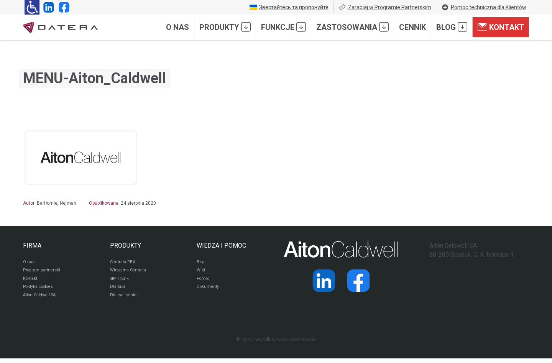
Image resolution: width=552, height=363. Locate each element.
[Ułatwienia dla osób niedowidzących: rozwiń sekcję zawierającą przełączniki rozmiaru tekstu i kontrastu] (32, 7)
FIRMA (32, 245)
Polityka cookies (40, 290)
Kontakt (501, 26)
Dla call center (125, 299)
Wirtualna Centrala (130, 271)
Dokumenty (209, 290)
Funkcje (283, 26)
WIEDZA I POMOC (221, 245)
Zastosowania (352, 26)
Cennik (412, 27)
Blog (451, 26)
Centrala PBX (124, 262)
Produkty (225, 26)
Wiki (201, 271)
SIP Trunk (120, 281)
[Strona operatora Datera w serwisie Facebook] (62, 7)
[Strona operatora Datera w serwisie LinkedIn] (47, 7)
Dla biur (118, 290)
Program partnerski (43, 271)
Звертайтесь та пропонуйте (289, 7)
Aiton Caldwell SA (41, 299)
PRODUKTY (125, 245)
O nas (177, 27)
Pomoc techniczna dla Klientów (483, 7)
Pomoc (204, 281)
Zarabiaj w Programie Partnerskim (384, 7)
